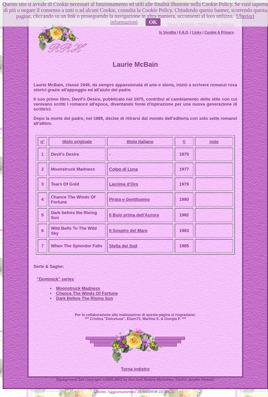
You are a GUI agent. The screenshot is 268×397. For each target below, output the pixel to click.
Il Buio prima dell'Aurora (134, 214)
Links (196, 32)
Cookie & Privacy (219, 32)
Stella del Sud (123, 245)
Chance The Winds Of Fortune (87, 293)
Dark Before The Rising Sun (84, 298)
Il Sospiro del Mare (128, 230)
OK (153, 22)
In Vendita (167, 32)
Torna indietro (135, 368)
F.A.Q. (184, 32)
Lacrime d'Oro (123, 184)
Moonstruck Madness (78, 288)
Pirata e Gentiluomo (129, 199)
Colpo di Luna (123, 169)
